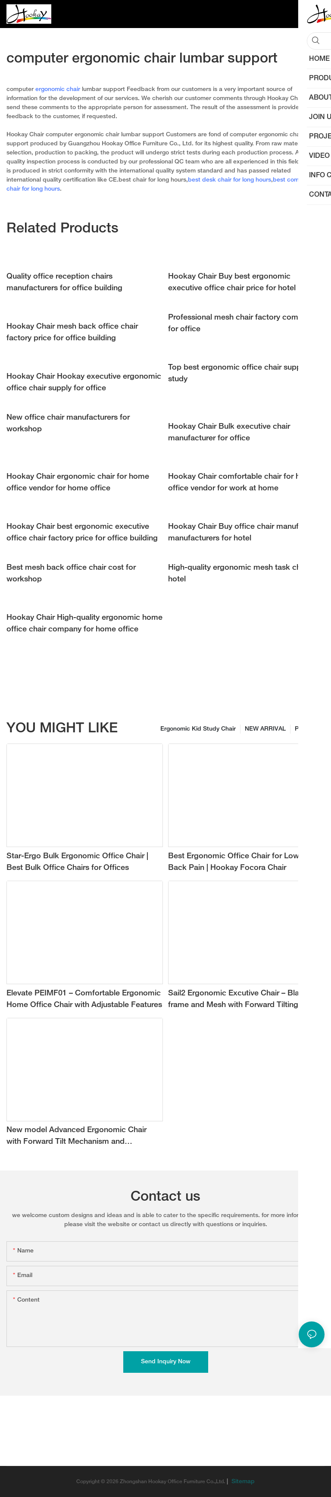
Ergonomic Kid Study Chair (198, 729)
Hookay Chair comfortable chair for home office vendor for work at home (242, 482)
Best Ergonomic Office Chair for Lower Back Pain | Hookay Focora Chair (237, 862)
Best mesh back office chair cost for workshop (71, 573)
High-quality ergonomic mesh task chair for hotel (245, 573)
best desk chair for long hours (229, 180)
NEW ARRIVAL (265, 729)
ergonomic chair (57, 89)
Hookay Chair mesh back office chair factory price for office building (72, 332)
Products (307, 729)
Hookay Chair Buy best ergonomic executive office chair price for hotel (232, 282)
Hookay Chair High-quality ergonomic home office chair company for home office (84, 623)
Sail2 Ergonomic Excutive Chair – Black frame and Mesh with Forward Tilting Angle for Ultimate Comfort (244, 1000)
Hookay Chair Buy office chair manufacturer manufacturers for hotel (246, 532)
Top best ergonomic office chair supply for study (243, 373)
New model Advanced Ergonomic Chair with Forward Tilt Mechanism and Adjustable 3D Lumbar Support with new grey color (78, 1137)
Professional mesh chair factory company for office (241, 323)
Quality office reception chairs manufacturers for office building (64, 282)
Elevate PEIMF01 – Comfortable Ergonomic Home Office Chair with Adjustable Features (84, 999)
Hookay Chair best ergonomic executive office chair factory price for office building (82, 532)
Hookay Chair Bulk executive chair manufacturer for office (229, 432)
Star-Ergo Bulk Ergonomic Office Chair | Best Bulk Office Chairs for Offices (77, 862)
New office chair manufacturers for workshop (68, 423)
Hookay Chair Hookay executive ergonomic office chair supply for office (83, 382)
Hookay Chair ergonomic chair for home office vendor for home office (77, 482)
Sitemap (242, 1481)
